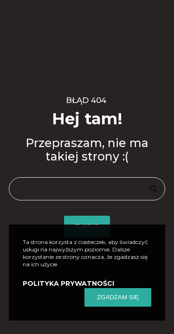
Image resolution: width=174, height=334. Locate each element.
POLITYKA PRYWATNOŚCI (68, 283)
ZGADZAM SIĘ (118, 297)
